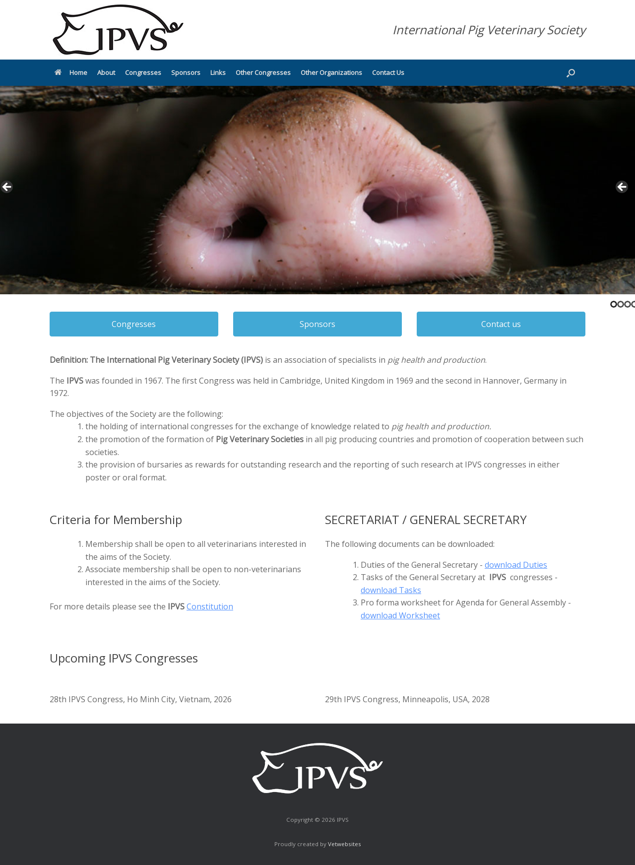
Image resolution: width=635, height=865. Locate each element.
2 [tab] (620, 304)
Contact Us (388, 72)
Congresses (143, 72)
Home (71, 72)
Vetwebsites (344, 844)
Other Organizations (331, 72)
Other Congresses (263, 72)
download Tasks (391, 590)
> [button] (622, 187)
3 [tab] (627, 304)
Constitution (210, 606)
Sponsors (185, 72)
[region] (317, 190)
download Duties (516, 564)
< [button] (7, 187)
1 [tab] (613, 304)
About (106, 72)
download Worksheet (400, 615)
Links (218, 72)
